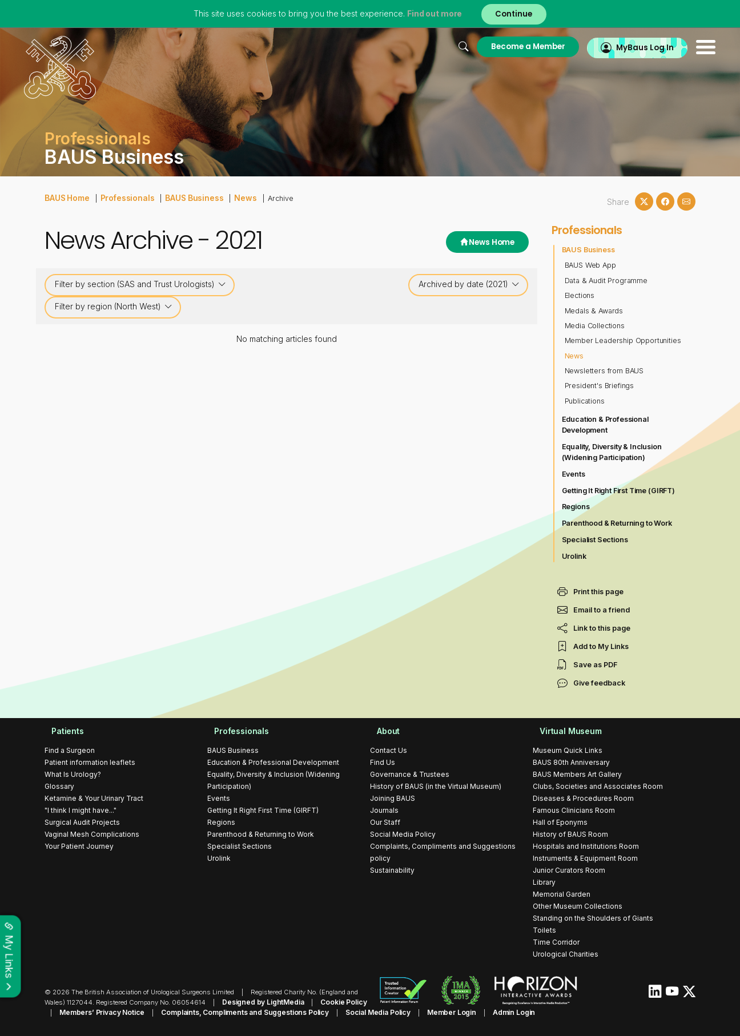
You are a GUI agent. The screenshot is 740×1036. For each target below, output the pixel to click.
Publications (585, 401)
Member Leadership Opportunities (624, 340)
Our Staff (385, 822)
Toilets (544, 930)
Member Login (419, 1011)
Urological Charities (565, 954)
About (381, 731)
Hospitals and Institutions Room (586, 846)
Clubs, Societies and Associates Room (598, 786)
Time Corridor (556, 942)
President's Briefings (600, 385)
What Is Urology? (73, 774)
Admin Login (478, 1011)
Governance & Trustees (409, 774)
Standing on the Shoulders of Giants (593, 918)
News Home (484, 242)
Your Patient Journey (79, 846)
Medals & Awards (595, 311)
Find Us (382, 762)
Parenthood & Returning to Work (618, 523)
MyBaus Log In (621, 46)
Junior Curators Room (569, 870)
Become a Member (497, 46)
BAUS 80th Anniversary (571, 762)
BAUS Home (66, 197)
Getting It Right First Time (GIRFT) (620, 490)
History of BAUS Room (570, 834)
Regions (576, 506)
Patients (61, 731)
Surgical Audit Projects (82, 822)
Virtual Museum (564, 731)
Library (544, 882)
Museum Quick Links (567, 750)
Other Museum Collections (577, 906)
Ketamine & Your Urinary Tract (94, 798)
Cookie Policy (336, 1002)
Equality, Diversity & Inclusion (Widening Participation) (613, 452)
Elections (580, 295)
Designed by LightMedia (260, 1002)
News (233, 197)
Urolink (574, 556)
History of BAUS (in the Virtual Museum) (435, 786)
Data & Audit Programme (607, 280)
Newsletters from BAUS (605, 370)
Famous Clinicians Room (574, 810)
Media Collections (595, 325)
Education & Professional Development (606, 424)
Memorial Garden (561, 894)
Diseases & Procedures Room (583, 798)
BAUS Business (185, 197)
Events (574, 474)
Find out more (432, 14)
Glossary (59, 786)
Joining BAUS (392, 798)
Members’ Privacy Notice (84, 1011)
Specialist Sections (596, 539)
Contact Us (388, 750)
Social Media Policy (403, 834)
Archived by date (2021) (469, 284)
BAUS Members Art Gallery (577, 774)
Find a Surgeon (70, 750)
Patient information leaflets (90, 762)
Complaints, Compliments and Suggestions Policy (221, 1011)
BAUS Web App (591, 265)
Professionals (123, 197)
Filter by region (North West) (113, 306)
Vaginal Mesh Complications (92, 834)
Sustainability (392, 870)
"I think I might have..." (80, 810)
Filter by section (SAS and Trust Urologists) (140, 284)
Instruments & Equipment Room (585, 858)
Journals (384, 810)
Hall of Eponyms (560, 822)
